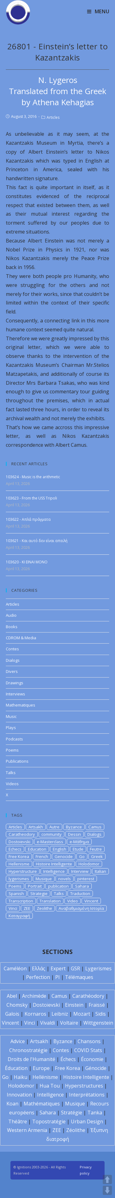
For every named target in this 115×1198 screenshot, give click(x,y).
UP (107, 1179)
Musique (44, 878)
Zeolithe (44, 908)
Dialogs (13, 660)
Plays (11, 727)
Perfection (38, 977)
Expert (58, 968)
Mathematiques (20, 705)
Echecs (15, 849)
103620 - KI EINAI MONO (27, 562)
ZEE (27, 908)
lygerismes (19, 878)
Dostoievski (19, 841)
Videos (12, 783)
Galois (12, 1013)
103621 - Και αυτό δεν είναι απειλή (36, 540)
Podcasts (14, 739)
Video (72, 901)
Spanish (16, 893)
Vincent (91, 901)
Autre (54, 827)
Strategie (39, 893)
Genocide (64, 856)
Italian (100, 871)
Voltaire (69, 1022)
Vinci (13, 908)
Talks (11, 772)
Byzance (74, 827)
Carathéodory (88, 996)
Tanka (94, 1112)
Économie (92, 1059)
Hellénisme (45, 1077)
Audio (11, 615)
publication (58, 886)
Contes (12, 649)
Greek (97, 856)
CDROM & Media (21, 637)
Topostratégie (49, 1121)
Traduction (80, 893)
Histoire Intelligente (54, 864)
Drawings (14, 683)
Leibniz (60, 1013)
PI (57, 977)
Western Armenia (27, 1130)
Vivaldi (47, 1022)
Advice (17, 1041)
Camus (95, 827)
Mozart (81, 1013)
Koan (12, 1103)
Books (11, 626)
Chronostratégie (28, 1050)
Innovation (19, 1094)
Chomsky (17, 1004)
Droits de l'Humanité (31, 1059)
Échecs (68, 1059)
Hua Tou (50, 1085)
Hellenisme (19, 864)
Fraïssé (97, 1004)
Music (11, 716)
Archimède (34, 996)
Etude (78, 849)
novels (64, 878)
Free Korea (19, 856)
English (59, 849)
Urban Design (87, 1121)
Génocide (95, 1068)
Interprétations (87, 1094)
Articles (53, 117)
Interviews (15, 694)
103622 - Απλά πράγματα (28, 519)
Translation (50, 901)
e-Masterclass (50, 841)
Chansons (89, 1041)
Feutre (96, 849)
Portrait (35, 886)
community (51, 834)
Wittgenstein (98, 1022)
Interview (79, 871)
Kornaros (35, 1013)
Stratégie (71, 1112)
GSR (75, 968)
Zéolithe (75, 1130)
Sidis (100, 1013)
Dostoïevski (46, 1004)
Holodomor (89, 864)
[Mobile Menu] (98, 11)
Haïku (20, 1077)
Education (37, 849)
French (42, 856)
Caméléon (15, 968)
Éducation (16, 1068)
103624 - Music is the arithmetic (33, 476)
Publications (17, 761)
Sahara (82, 886)
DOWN (107, 1190)
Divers (12, 671)
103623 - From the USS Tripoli (31, 498)
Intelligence (54, 871)
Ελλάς (38, 968)
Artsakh (36, 827)
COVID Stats (88, 1050)
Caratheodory (22, 834)
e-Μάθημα (79, 841)
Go (82, 856)
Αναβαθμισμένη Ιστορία (81, 908)
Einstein (74, 1004)
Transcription (21, 901)
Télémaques (79, 977)
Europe (41, 1068)
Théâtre (17, 1121)
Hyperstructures (84, 1085)
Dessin (74, 834)
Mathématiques (42, 1103)
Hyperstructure (23, 871)
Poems (12, 750)
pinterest (85, 878)
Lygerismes (98, 968)
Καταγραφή (19, 915)
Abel (12, 996)
